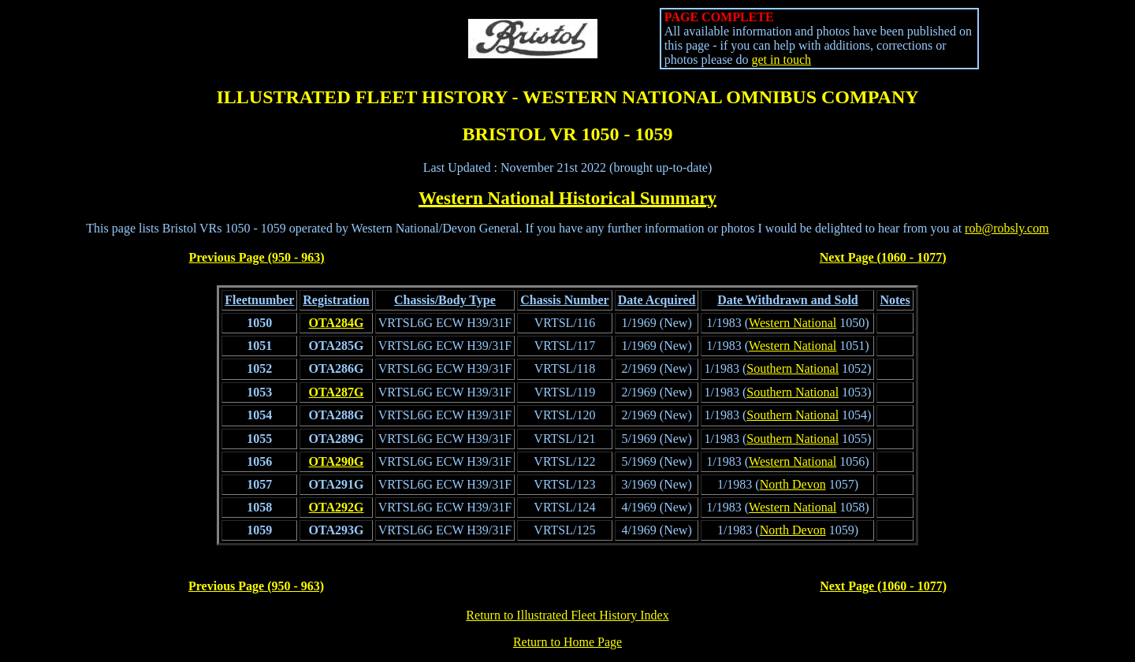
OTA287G (336, 392)
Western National (792, 322)
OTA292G (336, 507)
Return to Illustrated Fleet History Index (567, 615)
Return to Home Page (567, 642)
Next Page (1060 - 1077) (883, 257)
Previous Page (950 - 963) (257, 257)
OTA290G (336, 461)
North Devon (793, 484)
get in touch (781, 59)
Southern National (792, 368)
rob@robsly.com (1007, 228)
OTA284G (336, 322)
